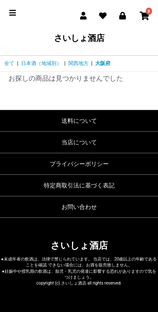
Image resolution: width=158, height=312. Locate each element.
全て (9, 63)
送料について (79, 120)
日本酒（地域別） (41, 63)
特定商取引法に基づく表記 (79, 185)
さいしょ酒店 (79, 38)
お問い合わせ (79, 206)
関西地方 (78, 63)
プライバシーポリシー (79, 163)
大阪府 (102, 63)
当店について (79, 142)
